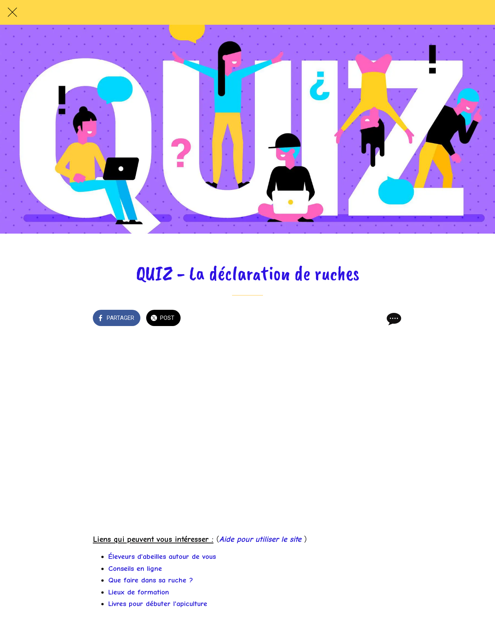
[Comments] (393, 318)
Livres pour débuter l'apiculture (157, 603)
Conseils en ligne (135, 568)
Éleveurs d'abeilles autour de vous (162, 556)
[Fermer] (12, 12)
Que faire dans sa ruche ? (150, 580)
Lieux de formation (138, 592)
